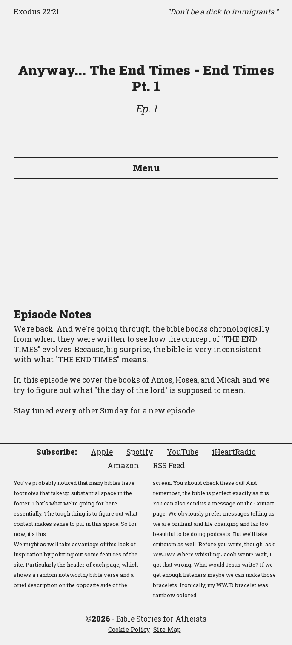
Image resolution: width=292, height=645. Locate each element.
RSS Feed (169, 465)
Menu (146, 168)
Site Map (167, 629)
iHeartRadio (234, 452)
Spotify (139, 452)
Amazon (123, 465)
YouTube (182, 452)
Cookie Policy (129, 629)
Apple (102, 452)
